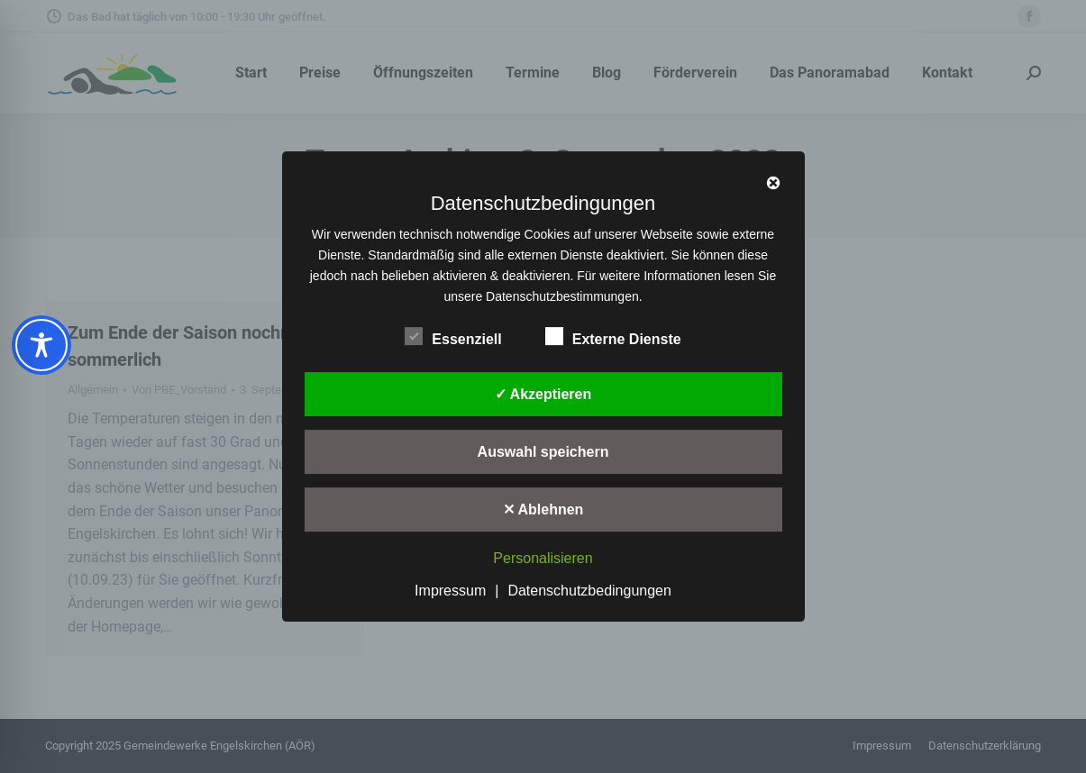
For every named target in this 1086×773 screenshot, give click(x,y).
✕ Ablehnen (543, 509)
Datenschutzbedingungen (589, 590)
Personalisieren (542, 559)
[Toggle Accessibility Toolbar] (41, 345)
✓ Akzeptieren (543, 394)
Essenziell (453, 336)
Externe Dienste (613, 336)
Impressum (450, 590)
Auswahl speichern (543, 451)
